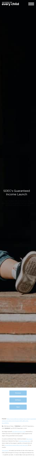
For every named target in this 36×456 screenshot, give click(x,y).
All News (18, 400)
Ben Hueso (29, 439)
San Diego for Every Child (18, 431)
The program (5, 450)
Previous (18, 393)
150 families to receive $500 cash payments (16, 445)
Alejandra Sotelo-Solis (24, 441)
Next (18, 407)
